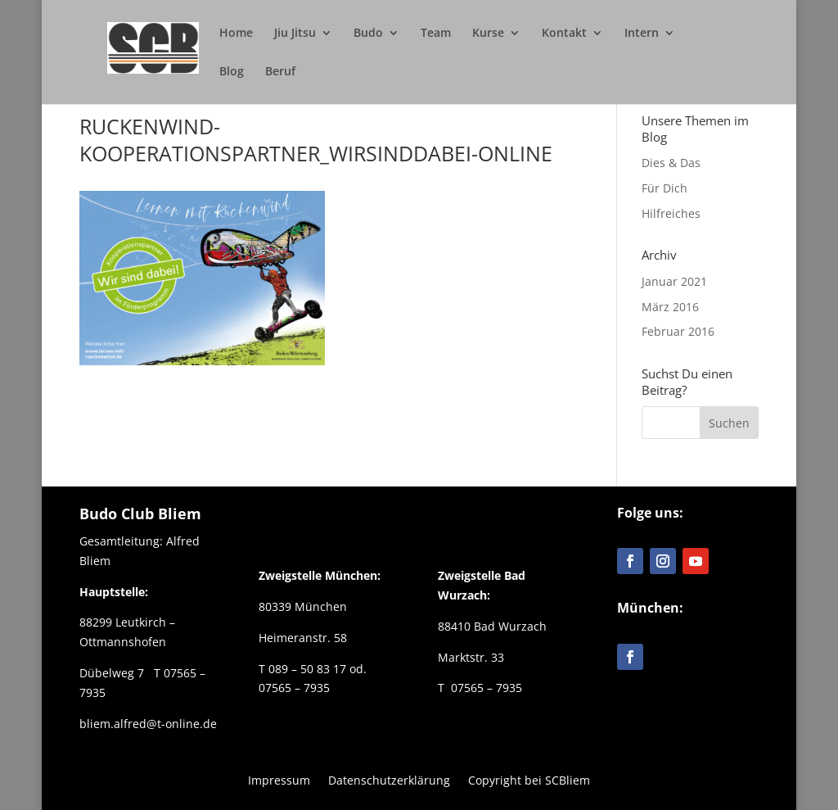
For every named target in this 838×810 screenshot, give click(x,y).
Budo (368, 33)
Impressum (279, 779)
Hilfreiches (671, 213)
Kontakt (564, 33)
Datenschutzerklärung (389, 779)
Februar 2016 (678, 331)
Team (436, 33)
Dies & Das (671, 162)
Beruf (280, 72)
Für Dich (664, 188)
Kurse (488, 33)
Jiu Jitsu (295, 33)
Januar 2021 (674, 281)
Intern (641, 33)
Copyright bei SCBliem (529, 779)
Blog (231, 72)
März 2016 (670, 306)
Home (236, 33)
